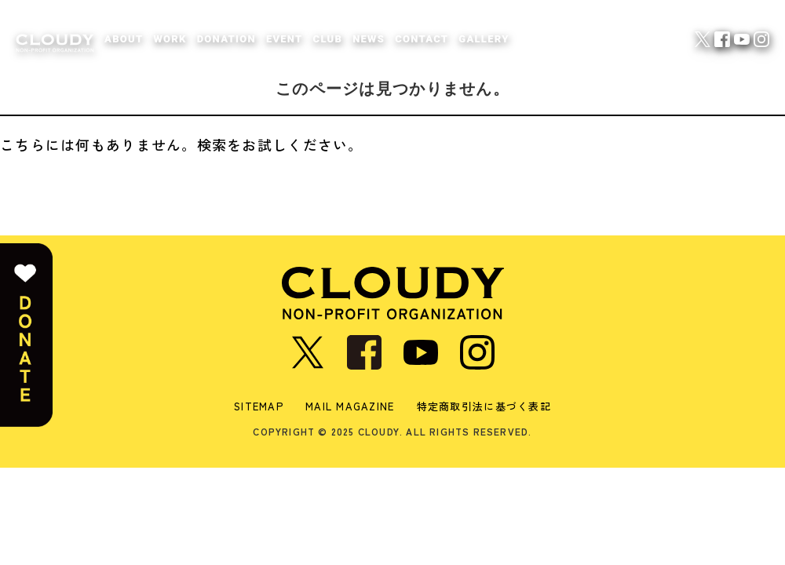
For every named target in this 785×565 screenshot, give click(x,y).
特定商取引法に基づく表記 (484, 406)
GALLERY (483, 39)
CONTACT (421, 39)
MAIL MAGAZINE (350, 406)
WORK (169, 39)
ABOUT (123, 39)
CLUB (328, 39)
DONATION (226, 39)
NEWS (368, 39)
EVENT (284, 39)
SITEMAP (258, 406)
